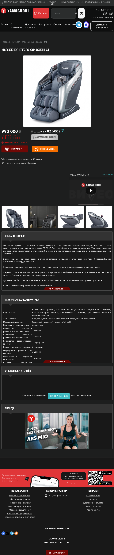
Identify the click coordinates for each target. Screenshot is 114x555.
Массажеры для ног (20, 510)
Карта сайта (93, 510)
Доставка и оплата (30, 26)
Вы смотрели (57, 552)
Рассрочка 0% (93, 506)
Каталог (93, 499)
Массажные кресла (19, 495)
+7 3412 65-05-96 (103, 12)
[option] (57, 431)
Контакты (70, 24)
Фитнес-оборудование (19, 513)
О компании (17, 26)
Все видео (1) (107, 174)
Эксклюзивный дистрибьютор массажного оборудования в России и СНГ (80, 3)
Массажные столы (20, 499)
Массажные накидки (19, 502)
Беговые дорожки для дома (19, 517)
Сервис (57, 24)
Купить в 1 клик (44, 149)
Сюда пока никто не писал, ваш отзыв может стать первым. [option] (57, 394)
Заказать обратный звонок (101, 17)
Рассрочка (45, 24)
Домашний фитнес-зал (102, 26)
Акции (4, 24)
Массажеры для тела (19, 506)
